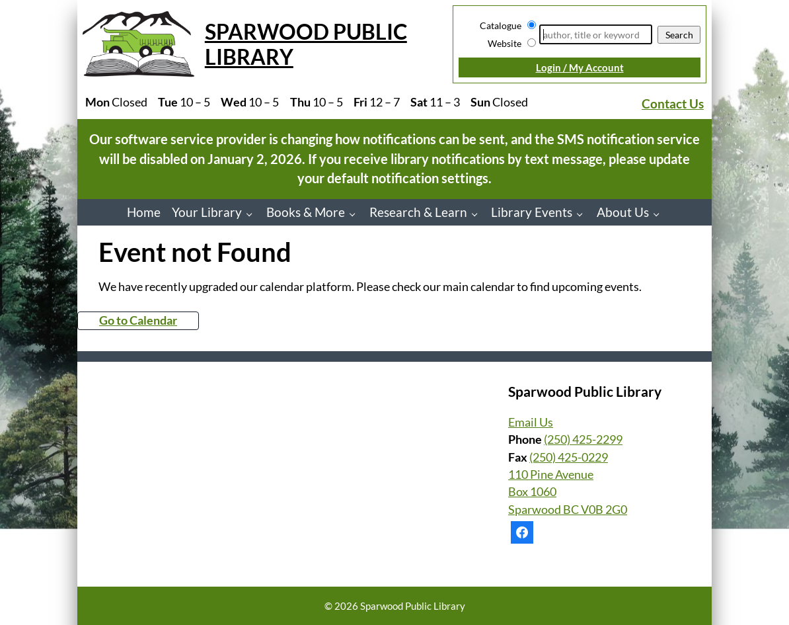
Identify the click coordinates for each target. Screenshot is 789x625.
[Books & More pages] (355, 214)
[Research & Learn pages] (478, 214)
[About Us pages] (659, 214)
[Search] (595, 34)
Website (504, 43)
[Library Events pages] (583, 214)
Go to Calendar (138, 320)
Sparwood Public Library (306, 44)
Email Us (530, 422)
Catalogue (500, 25)
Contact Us (673, 103)
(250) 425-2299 (583, 439)
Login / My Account (580, 67)
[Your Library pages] (252, 214)
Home (144, 212)
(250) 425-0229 (568, 457)
